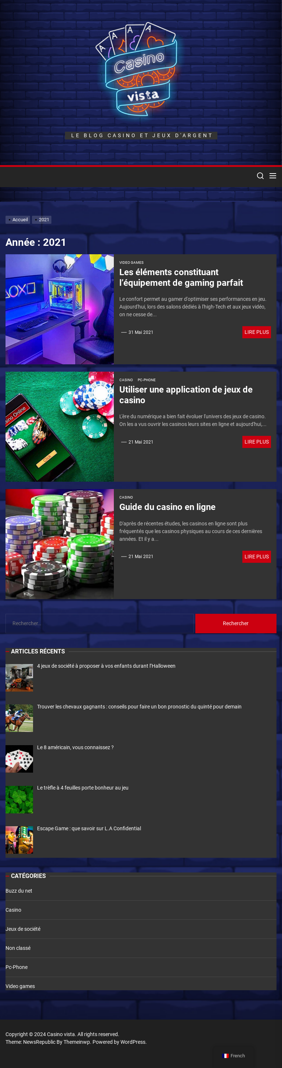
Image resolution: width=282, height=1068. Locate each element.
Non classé (18, 948)
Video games (131, 262)
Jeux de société (23, 929)
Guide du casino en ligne (167, 507)
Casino (126, 380)
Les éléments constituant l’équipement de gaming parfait (181, 277)
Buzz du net (19, 891)
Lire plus (257, 332)
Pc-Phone (147, 380)
